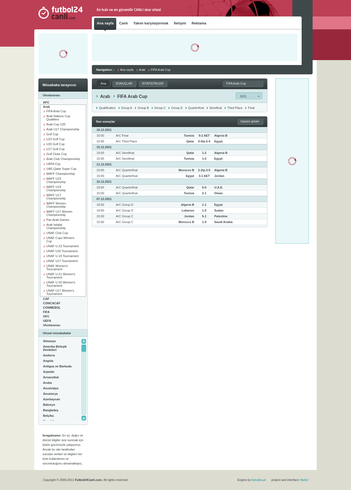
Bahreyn (49, 404)
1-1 (204, 204)
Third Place (235, 107)
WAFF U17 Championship (56, 196)
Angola (48, 360)
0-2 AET (204, 135)
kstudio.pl (259, 479)
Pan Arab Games (57, 219)
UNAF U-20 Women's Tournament (60, 284)
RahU (304, 479)
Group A (126, 107)
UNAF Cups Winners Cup (60, 239)
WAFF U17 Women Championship (59, 213)
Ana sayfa (127, 69)
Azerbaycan (51, 399)
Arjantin (49, 371)
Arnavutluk (51, 377)
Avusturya (50, 393)
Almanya (49, 341)
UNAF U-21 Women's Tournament (60, 275)
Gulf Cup (52, 134)
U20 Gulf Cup (55, 144)
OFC (46, 316)
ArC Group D (124, 204)
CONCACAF (51, 303)
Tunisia (189, 135)
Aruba (47, 382)
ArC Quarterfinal (126, 170)
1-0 (204, 158)
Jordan (219, 176)
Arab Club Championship (63, 158)
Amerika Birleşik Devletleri (55, 348)
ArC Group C (124, 216)
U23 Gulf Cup (55, 139)
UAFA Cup (53, 163)
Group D (177, 107)
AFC (46, 102)
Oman (218, 193)
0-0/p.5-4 (204, 141)
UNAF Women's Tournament (57, 267)
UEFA (47, 320)
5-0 (204, 187)
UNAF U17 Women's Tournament (60, 292)
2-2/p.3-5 (204, 170)
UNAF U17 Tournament (62, 261)
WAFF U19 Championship (56, 188)
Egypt (218, 141)
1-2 (204, 152)
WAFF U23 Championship (56, 180)
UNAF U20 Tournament (62, 251)
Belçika (48, 415)
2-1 (204, 193)
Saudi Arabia (223, 222)
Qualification (107, 107)
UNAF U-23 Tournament (62, 246)
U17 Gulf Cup (55, 149)
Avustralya (50, 388)
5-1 (204, 216)
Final (251, 107)
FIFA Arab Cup (56, 111)
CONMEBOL (52, 307)
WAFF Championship (60, 173)
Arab (46, 106)
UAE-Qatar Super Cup (61, 168)
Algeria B (220, 135)
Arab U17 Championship (62, 129)
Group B (143, 107)
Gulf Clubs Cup (56, 154)
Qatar (190, 141)
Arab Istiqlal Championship (56, 226)
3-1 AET (204, 176)
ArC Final (122, 135)
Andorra (49, 355)
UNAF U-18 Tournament (62, 256)
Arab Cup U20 (56, 124)
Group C (160, 107)
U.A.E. (218, 187)
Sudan (218, 210)
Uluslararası (51, 325)
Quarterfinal (196, 107)
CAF (46, 298)
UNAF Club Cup (57, 233)
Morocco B (186, 170)
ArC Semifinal (125, 152)
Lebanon (188, 210)
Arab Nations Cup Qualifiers (58, 117)
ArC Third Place (126, 141)
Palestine (220, 216)
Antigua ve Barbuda (57, 366)
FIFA (46, 312)
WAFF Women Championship (56, 205)
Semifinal (216, 107)
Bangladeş (50, 410)
